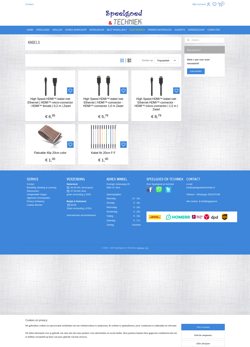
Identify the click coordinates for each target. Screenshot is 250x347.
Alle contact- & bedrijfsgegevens (201, 201)
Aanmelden (196, 71)
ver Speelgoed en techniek (161, 184)
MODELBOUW (97, 30)
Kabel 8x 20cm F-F (103, 152)
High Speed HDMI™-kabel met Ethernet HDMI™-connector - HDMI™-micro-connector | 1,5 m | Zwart (156, 104)
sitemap (140, 248)
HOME (30, 30)
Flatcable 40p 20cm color (50, 152)
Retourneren (33, 191)
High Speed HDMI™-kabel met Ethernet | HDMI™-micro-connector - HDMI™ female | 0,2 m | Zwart (50, 102)
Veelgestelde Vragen (37, 194)
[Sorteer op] (166, 60)
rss (147, 248)
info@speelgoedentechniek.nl (200, 187)
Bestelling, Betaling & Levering (41, 187)
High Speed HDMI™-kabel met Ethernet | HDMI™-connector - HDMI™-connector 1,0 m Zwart (103, 102)
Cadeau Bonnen (35, 205)
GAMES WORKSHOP (76, 30)
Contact (29, 4)
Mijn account (201, 4)
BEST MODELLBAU (117, 30)
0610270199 (214, 194)
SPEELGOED (42, 30)
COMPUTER (214, 30)
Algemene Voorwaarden (38, 198)
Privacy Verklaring (35, 201)
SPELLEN (57, 30)
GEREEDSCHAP (196, 30)
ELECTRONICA (137, 30)
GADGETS (179, 30)
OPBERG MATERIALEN (159, 30)
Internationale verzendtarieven (81, 215)
